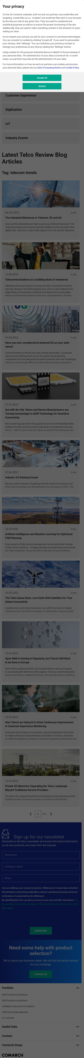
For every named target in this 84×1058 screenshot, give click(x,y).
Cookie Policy (72, 67)
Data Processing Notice (49, 67)
